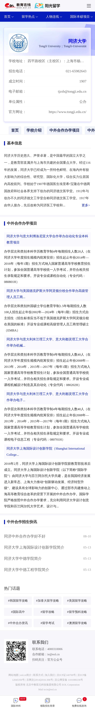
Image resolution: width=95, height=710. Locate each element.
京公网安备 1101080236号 (69, 679)
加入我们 (50, 675)
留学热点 (30, 16)
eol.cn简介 (25, 675)
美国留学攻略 (77, 600)
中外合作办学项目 (64, 130)
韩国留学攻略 (18, 600)
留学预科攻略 (77, 612)
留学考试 (47, 623)
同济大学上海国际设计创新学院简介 (34, 547)
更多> (86, 205)
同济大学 (77, 41)
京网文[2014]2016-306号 (39, 679)
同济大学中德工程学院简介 (26, 570)
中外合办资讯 (18, 623)
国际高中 (18, 612)
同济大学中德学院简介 (23, 558)
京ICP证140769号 (66, 675)
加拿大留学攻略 (47, 600)
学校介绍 (34, 130)
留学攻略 (47, 612)
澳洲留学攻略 (77, 623)
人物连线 (54, 16)
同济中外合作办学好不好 (24, 536)
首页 (9, 16)
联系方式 (38, 675)
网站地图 (13, 675)
